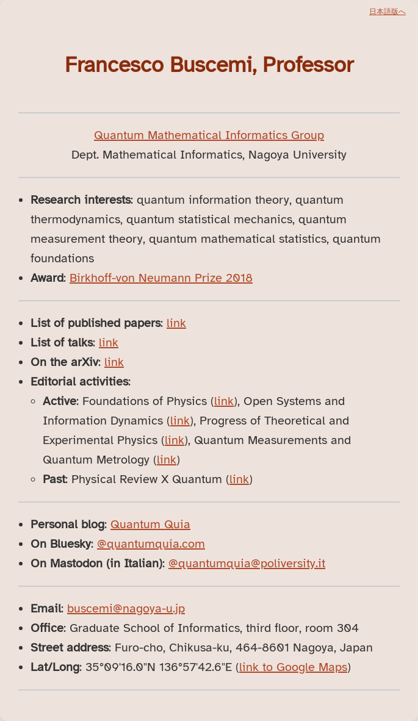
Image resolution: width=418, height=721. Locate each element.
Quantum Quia (150, 524)
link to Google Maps (293, 667)
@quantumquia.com (151, 543)
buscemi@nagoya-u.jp (126, 608)
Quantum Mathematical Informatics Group (209, 135)
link (176, 323)
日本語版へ (387, 11)
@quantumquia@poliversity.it (246, 563)
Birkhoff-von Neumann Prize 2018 (161, 277)
